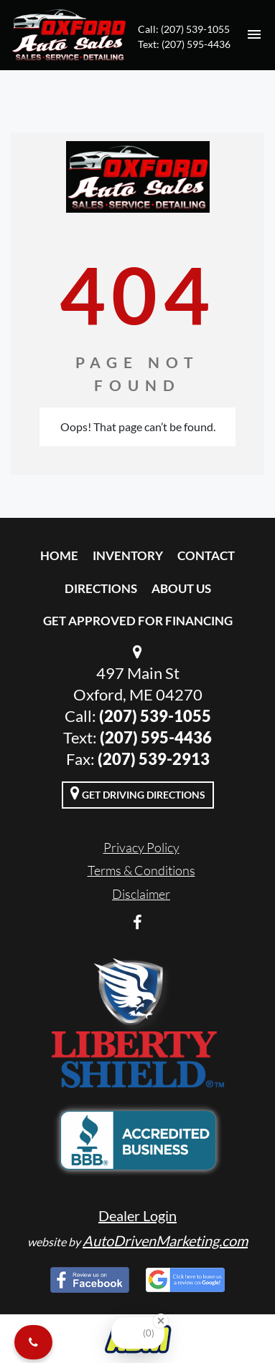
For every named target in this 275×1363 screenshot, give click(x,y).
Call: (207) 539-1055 (184, 29)
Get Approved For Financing (138, 620)
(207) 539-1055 (155, 716)
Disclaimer (141, 894)
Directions (101, 588)
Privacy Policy (141, 847)
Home (59, 555)
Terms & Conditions (141, 870)
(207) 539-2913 (154, 759)
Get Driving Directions (137, 793)
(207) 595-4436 (156, 737)
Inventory (128, 555)
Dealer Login (137, 1215)
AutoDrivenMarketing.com (165, 1240)
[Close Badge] (161, 1321)
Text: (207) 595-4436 (184, 44)
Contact (206, 555)
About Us (181, 588)
